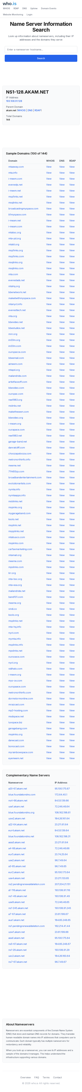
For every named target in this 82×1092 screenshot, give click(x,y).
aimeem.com (15, 363)
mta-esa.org (15, 585)
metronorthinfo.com (19, 692)
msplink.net (14, 525)
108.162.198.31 (62, 836)
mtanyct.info (15, 304)
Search (41, 58)
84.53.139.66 (62, 800)
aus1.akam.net (16, 920)
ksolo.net (13, 519)
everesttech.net (17, 310)
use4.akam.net (16, 878)
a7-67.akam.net (17, 914)
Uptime (34, 8)
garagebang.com (17, 728)
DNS (24, 8)
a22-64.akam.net (17, 824)
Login (29, 14)
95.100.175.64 (62, 937)
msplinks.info (15, 644)
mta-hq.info (14, 626)
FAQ (36, 1077)
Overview (25, 1077)
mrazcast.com (16, 704)
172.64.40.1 (61, 794)
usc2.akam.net (16, 955)
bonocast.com (16, 746)
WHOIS (6, 8)
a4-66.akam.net (17, 848)
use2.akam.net (16, 860)
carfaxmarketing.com (20, 549)
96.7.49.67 (61, 961)
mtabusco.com (16, 537)
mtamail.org (14, 555)
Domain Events (48, 8)
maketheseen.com (18, 411)
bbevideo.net (15, 322)
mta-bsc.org (15, 579)
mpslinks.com (16, 567)
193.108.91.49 (62, 896)
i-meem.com (15, 178)
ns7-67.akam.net (17, 961)
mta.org (12, 316)
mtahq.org (14, 286)
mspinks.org (15, 507)
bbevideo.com (16, 387)
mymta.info (14, 638)
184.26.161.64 (62, 818)
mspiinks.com (15, 543)
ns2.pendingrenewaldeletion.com (26, 884)
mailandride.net (16, 591)
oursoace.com (16, 656)
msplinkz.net (15, 620)
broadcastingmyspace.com (23, 208)
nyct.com (13, 632)
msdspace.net (16, 716)
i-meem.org (14, 674)
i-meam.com (15, 226)
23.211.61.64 (61, 824)
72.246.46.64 (62, 806)
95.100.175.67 (62, 788)
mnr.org (12, 334)
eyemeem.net (15, 758)
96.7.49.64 (61, 860)
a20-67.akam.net (17, 788)
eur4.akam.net (16, 830)
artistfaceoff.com (17, 381)
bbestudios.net (16, 328)
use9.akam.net (16, 902)
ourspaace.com (17, 686)
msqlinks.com (15, 268)
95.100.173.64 (62, 872)
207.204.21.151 (62, 884)
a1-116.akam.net (17, 890)
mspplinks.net (16, 531)
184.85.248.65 (63, 920)
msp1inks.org (15, 250)
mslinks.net (14, 405)
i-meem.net (14, 190)
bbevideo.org (15, 417)
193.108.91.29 (62, 949)
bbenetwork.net (17, 292)
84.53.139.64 (62, 830)
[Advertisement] (41, 75)
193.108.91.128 (14, 101)
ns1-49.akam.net (17, 896)
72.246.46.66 (62, 848)
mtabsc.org (14, 232)
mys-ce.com (15, 680)
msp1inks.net (15, 196)
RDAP (16, 8)
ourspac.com (15, 393)
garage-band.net (17, 441)
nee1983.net (15, 435)
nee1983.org (15, 399)
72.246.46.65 (62, 902)
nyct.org (13, 662)
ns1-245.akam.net (18, 908)
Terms (46, 1077)
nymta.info (14, 489)
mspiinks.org (15, 734)
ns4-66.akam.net (17, 800)
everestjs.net (15, 184)
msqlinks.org (15, 262)
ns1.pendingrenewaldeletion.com (26, 926)
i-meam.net (14, 220)
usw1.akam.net (16, 932)
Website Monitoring (13, 14)
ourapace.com (16, 429)
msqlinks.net (15, 202)
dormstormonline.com (20, 698)
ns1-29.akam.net (17, 949)
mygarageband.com (19, 513)
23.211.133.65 (62, 878)
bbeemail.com (16, 357)
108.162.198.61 (63, 812)
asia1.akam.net (16, 937)
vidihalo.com (15, 668)
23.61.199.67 (61, 914)
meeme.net (14, 465)
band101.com (15, 596)
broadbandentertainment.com (25, 477)
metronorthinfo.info (19, 459)
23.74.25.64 (61, 854)
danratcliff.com (16, 447)
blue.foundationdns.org (21, 812)
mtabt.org (13, 244)
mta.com (13, 274)
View (49, 166)
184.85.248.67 (63, 943)
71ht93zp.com (16, 471)
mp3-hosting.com (18, 710)
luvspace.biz (15, 722)
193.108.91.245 (63, 908)
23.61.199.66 (61, 932)
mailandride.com (17, 375)
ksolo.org (13, 614)
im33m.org (14, 340)
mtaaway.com (16, 166)
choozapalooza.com (19, 453)
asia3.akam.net (16, 842)
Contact (57, 1077)
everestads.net (16, 280)
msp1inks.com (16, 256)
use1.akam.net (16, 806)
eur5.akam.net (16, 854)
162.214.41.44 (62, 926)
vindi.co (12, 608)
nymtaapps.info (17, 495)
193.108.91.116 (62, 890)
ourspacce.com (17, 351)
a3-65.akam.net (17, 866)
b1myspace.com (17, 214)
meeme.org (14, 602)
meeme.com (15, 561)
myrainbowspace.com (20, 752)
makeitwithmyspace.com (22, 298)
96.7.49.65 (60, 866)
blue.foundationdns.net (21, 836)
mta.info (12, 172)
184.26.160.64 (62, 955)
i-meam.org (14, 423)
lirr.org (12, 573)
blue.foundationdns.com (21, 794)
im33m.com (14, 346)
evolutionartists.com (19, 483)
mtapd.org (14, 369)
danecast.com (16, 740)
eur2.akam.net (16, 872)
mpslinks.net (15, 650)
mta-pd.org (14, 238)
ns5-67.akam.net (17, 943)
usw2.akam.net (16, 818)
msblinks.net (15, 501)
